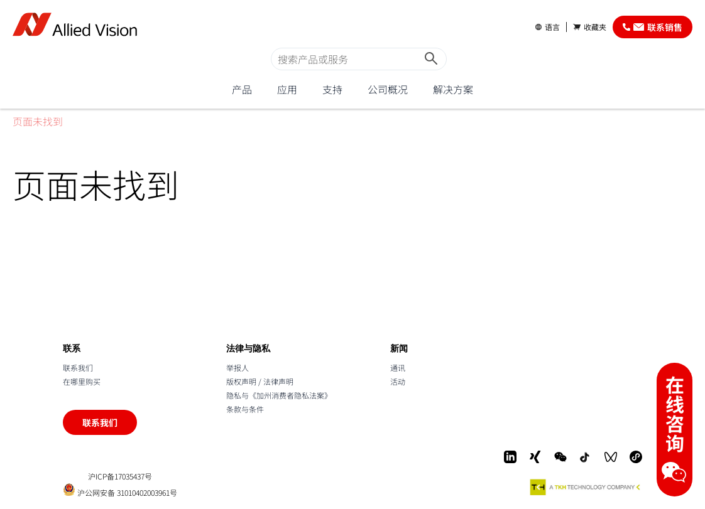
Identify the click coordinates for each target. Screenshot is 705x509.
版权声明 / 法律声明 (259, 381)
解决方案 (453, 89)
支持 (332, 89)
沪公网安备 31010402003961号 (120, 489)
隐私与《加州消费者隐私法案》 (279, 395)
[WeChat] (560, 457)
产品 (242, 89)
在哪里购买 (82, 381)
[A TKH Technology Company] (585, 487)
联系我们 (78, 367)
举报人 (237, 367)
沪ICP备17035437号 (120, 476)
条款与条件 (245, 409)
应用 (287, 89)
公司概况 (388, 89)
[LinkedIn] (510, 457)
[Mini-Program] (636, 457)
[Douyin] (585, 457)
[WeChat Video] (610, 457)
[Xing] (535, 457)
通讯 (397, 367)
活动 (397, 381)
